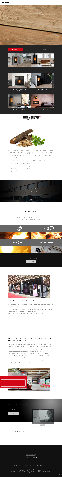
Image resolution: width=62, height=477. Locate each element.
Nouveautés (46, 49)
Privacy (24, 472)
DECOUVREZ (31, 261)
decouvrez (13, 413)
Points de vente (28, 465)
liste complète (49, 431)
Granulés (16, 49)
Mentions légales (42, 465)
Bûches (31, 49)
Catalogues (18, 465)
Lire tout (13, 319)
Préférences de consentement (34, 472)
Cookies (27, 472)
